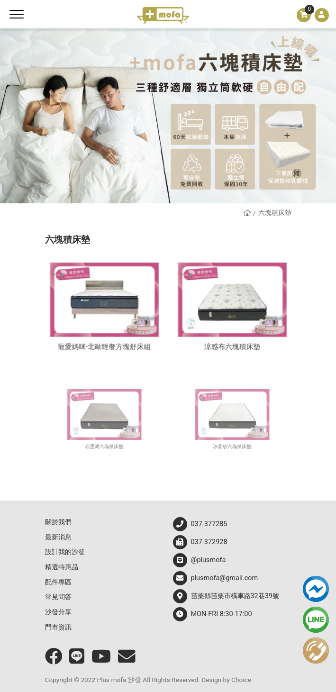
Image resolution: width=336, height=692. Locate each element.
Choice (241, 679)
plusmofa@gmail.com (215, 578)
